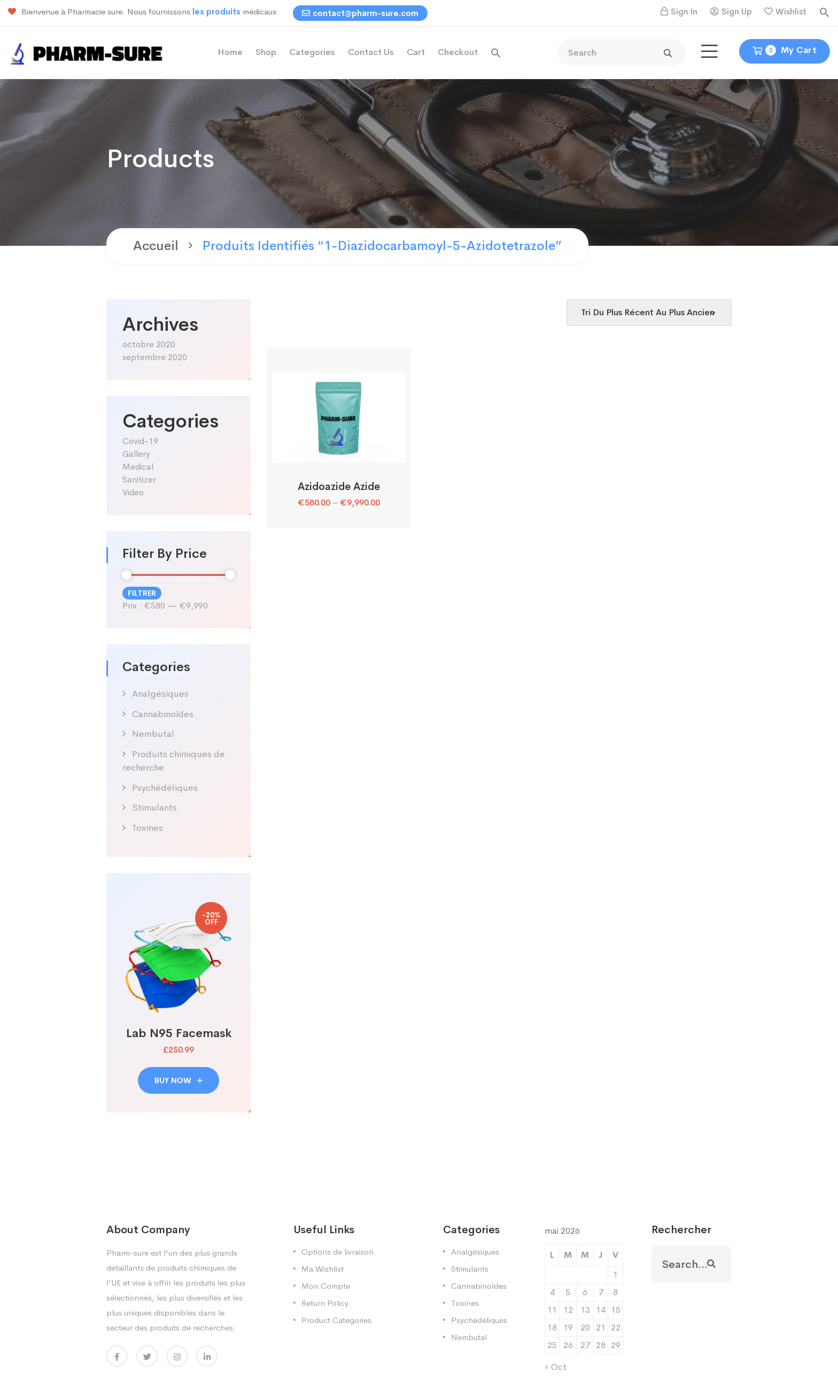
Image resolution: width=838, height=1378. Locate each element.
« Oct (556, 1367)
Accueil (156, 246)
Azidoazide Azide (339, 486)
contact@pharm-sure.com (360, 13)
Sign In (684, 11)
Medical (137, 466)
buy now (178, 1080)
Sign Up (736, 11)
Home (230, 52)
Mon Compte (325, 1286)
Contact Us (371, 52)
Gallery (136, 454)
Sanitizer (139, 479)
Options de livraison (337, 1252)
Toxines (147, 828)
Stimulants (154, 807)
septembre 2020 (154, 357)
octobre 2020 (148, 344)
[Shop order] (649, 312)
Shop (265, 52)
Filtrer (142, 593)
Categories (312, 52)
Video (133, 492)
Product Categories (336, 1320)
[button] (824, 11)
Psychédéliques (165, 787)
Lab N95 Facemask (178, 1033)
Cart (416, 52)
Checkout (458, 52)
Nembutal (153, 733)
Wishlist (790, 11)
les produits (217, 11)
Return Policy (324, 1303)
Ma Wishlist (322, 1269)
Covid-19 (140, 441)
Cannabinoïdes (162, 714)
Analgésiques (160, 693)
